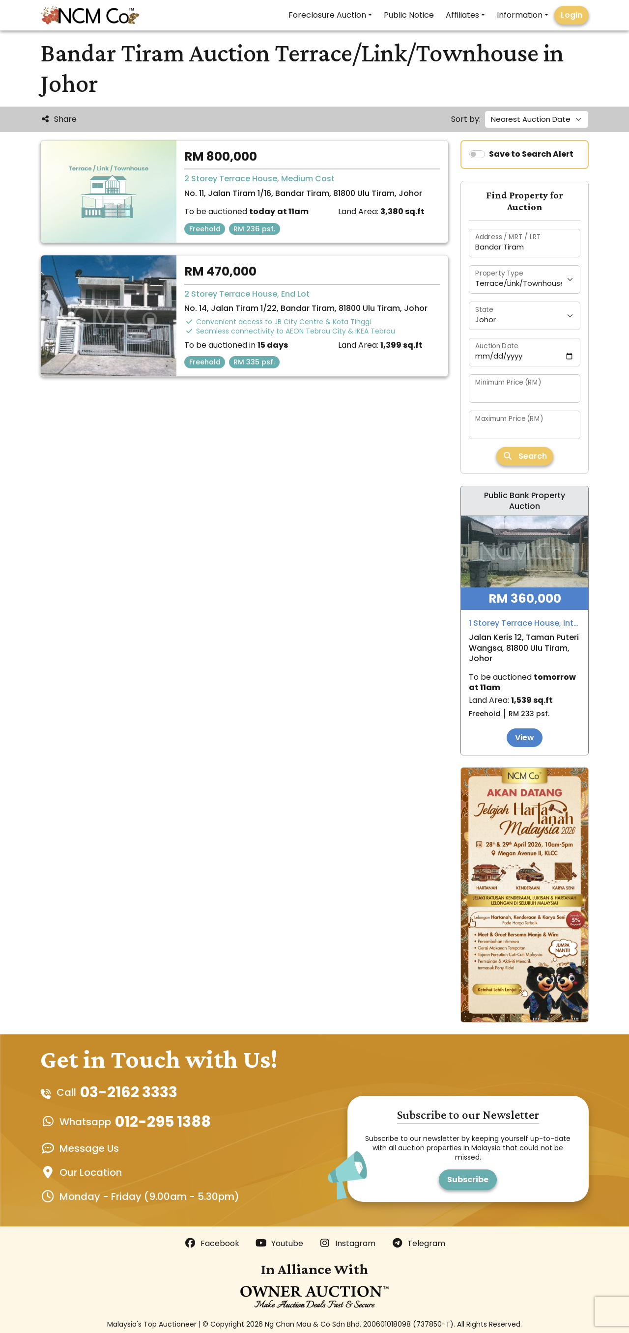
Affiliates (462, 15)
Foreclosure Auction (327, 15)
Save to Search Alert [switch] (531, 154)
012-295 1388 (163, 1122)
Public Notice (409, 15)
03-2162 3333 (128, 1092)
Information (520, 15)
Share (58, 119)
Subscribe (467, 1179)
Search (525, 456)
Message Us (89, 1148)
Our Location (90, 1172)
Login (571, 15)
